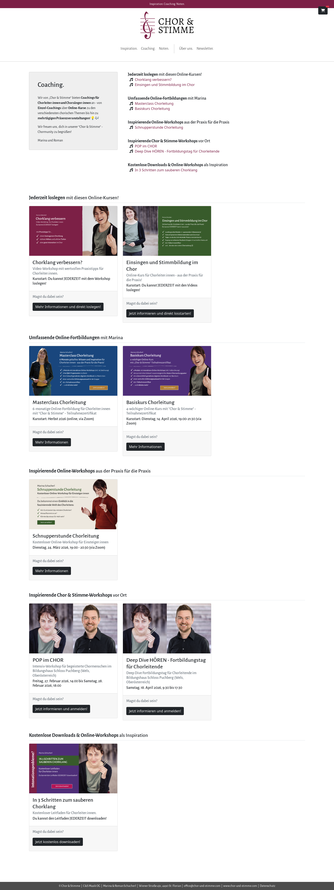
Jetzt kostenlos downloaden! (57, 841)
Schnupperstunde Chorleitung (159, 127)
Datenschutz (267, 885)
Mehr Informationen (51, 442)
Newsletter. (205, 49)
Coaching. (148, 49)
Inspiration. (129, 49)
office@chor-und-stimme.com (202, 885)
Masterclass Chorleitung (154, 103)
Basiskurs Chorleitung (152, 108)
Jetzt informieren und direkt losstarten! (160, 313)
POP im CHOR (146, 146)
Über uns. (186, 49)
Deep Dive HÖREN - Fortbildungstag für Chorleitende (177, 151)
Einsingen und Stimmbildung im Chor (165, 84)
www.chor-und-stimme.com (240, 885)
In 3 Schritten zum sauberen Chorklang (166, 170)
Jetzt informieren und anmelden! (61, 709)
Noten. (164, 49)
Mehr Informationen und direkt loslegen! (68, 306)
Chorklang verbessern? (153, 79)
